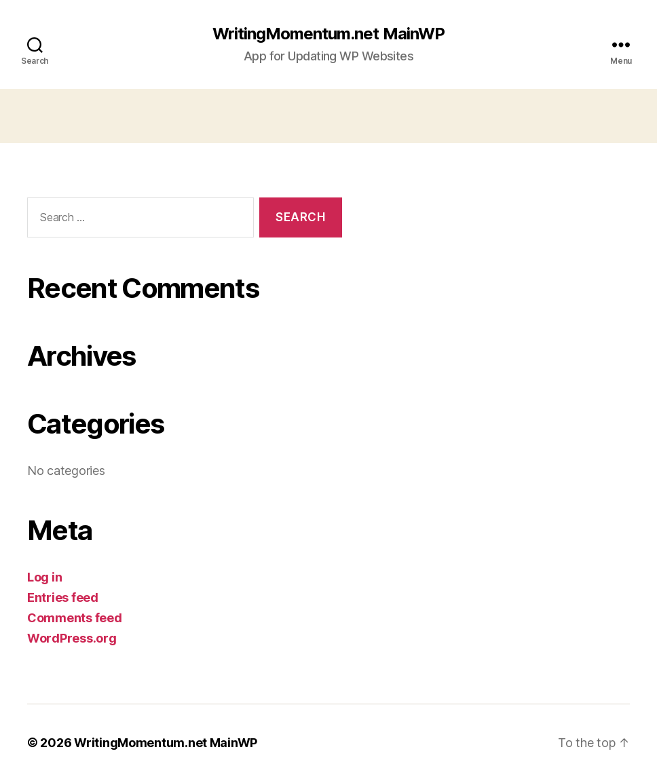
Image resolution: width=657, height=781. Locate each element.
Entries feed (62, 597)
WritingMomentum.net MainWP (328, 34)
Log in (44, 577)
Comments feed (74, 618)
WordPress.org (72, 638)
